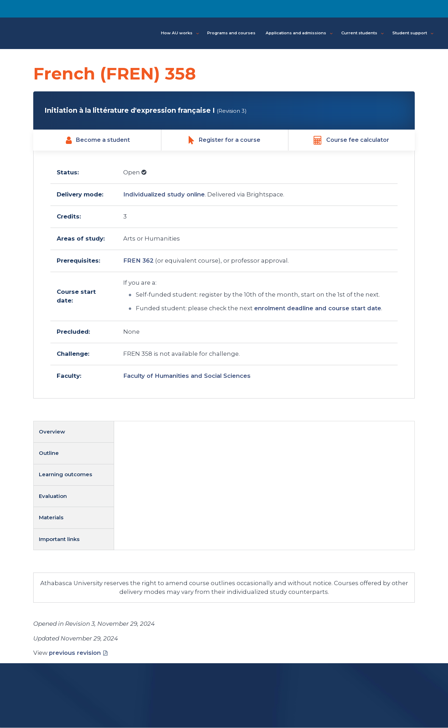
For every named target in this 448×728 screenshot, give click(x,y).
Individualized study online (164, 194)
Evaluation (53, 496)
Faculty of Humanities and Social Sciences (187, 376)
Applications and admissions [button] (299, 33)
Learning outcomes (65, 474)
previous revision (75, 652)
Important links (59, 539)
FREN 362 (138, 260)
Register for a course (224, 140)
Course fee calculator (351, 140)
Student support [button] (412, 33)
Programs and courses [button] (231, 32)
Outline (49, 453)
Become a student (98, 140)
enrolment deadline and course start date (317, 308)
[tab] (74, 432)
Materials (51, 517)
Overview (52, 431)
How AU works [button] (180, 33)
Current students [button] (362, 33)
